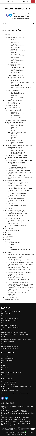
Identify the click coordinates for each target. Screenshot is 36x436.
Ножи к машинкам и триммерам (22, 82)
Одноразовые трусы (15, 202)
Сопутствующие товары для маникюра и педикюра (17, 214)
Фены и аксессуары (11, 89)
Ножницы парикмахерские (14, 122)
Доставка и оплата (14, 246)
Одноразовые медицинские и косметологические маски (18, 192)
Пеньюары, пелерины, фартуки (19, 170)
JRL (12, 41)
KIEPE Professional (17, 46)
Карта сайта (5, 374)
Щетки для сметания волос (17, 175)
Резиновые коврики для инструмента (19, 79)
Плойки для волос (14, 110)
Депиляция (8, 227)
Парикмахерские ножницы (10, 330)
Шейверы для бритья (15, 64)
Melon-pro (14, 130)
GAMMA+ (14, 44)
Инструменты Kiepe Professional (19, 212)
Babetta (14, 49)
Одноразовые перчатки (16, 195)
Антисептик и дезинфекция (14, 217)
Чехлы (10, 208)
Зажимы (14, 165)
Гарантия (11, 244)
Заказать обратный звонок (21, 18)
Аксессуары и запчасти (16, 77)
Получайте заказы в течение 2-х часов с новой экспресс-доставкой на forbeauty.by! (21, 292)
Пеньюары (11, 203)
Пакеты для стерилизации (17, 225)
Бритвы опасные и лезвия (17, 169)
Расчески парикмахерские (17, 155)
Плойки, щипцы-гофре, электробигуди (18, 109)
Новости (8, 252)
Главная (3, 30)
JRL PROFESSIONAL (18, 56)
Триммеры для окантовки (17, 51)
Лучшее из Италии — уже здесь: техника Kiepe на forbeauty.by (19, 260)
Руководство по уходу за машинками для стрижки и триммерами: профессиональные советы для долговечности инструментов (21, 268)
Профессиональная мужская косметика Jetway (17, 339)
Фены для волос (13, 90)
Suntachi (14, 129)
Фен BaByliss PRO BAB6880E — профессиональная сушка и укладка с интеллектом (21, 287)
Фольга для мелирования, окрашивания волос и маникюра (19, 206)
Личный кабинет (10, 296)
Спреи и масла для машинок (21, 87)
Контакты (11, 251)
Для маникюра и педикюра (14, 210)
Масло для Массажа (12, 230)
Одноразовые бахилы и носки (18, 190)
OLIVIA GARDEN (16, 154)
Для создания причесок (16, 162)
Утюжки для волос (7, 341)
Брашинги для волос (15, 147)
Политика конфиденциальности (19, 249)
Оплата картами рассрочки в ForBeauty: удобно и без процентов (20, 283)
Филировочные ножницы (17, 132)
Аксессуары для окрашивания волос (21, 160)
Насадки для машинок (19, 84)
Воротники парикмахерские (18, 182)
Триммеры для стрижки (9, 323)
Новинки (8, 234)
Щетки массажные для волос (18, 157)
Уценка (7, 34)
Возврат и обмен (14, 242)
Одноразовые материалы (13, 180)
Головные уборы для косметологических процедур (18, 184)
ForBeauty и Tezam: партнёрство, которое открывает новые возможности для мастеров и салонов (19, 278)
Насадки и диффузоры (16, 99)
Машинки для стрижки (16, 37)
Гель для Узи (9, 228)
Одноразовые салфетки (16, 200)
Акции (7, 237)
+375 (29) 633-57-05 (21, 16)
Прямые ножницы (14, 124)
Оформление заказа (12, 299)
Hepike (13, 39)
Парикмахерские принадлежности (17, 159)
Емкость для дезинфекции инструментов (17, 222)
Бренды (4, 370)
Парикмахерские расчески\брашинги (14, 334)
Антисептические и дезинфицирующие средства (18, 219)
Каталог (6, 1)
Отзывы (7, 239)
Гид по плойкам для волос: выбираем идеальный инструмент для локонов (21, 263)
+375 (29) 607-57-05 (21, 14)
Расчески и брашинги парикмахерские (18, 145)
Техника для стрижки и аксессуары (17, 36)
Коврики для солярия (15, 187)
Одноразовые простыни (16, 198)
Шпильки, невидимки (18, 167)
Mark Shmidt (15, 47)
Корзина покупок (11, 297)
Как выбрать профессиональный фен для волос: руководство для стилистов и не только (21, 256)
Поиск (7, 232)
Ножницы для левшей (15, 140)
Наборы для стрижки (15, 75)
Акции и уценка (6, 356)
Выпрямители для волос (13, 100)
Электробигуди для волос (17, 120)
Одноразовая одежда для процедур (21, 188)
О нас (10, 247)
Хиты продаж (9, 236)
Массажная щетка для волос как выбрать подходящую (19, 273)
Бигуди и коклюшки (18, 164)
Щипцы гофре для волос (16, 119)
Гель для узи (5, 313)
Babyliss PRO (15, 42)
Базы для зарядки (17, 85)
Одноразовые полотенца (17, 197)
